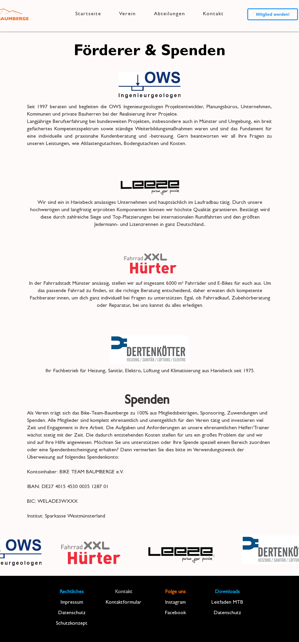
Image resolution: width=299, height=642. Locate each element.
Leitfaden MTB (227, 602)
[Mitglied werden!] (272, 14)
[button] (127, 14)
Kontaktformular (123, 602)
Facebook (175, 613)
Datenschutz (72, 613)
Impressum (71, 602)
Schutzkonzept (71, 623)
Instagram (175, 602)
